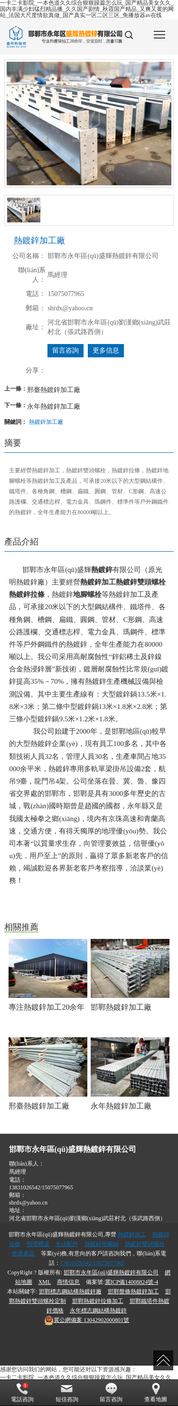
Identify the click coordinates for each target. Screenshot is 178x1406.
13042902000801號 (86, 1320)
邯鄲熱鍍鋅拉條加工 (97, 1301)
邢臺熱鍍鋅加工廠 (53, 389)
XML (44, 1282)
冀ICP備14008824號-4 (132, 1282)
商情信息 (68, 1282)
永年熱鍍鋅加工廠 (53, 406)
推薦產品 (23, 1253)
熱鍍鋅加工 (132, 1234)
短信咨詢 (67, 1393)
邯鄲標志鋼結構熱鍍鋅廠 (70, 1291)
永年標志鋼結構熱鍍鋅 (98, 1310)
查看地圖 (155, 1393)
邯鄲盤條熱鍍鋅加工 (133, 1291)
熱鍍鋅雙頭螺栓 (145, 1244)
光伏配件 (67, 1244)
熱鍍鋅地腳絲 (101, 1244)
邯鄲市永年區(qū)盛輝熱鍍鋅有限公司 (111, 1272)
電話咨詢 (22, 1393)
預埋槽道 (38, 1244)
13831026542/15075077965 (41, 1187)
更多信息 (106, 350)
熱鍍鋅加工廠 (46, 422)
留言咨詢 (65, 350)
